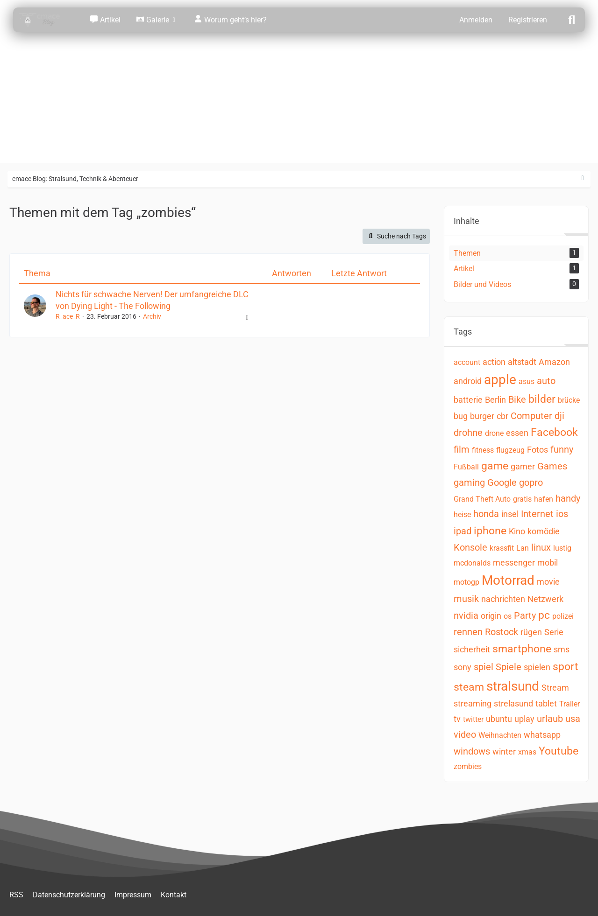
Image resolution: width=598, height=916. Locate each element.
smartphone (521, 649)
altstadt (522, 362)
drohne (468, 432)
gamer (523, 466)
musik (466, 598)
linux (541, 547)
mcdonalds (472, 563)
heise (462, 514)
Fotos (537, 450)
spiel (483, 666)
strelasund (513, 703)
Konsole (470, 547)
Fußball (466, 466)
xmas (527, 752)
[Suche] (571, 19)
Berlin (495, 400)
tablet (546, 703)
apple (500, 379)
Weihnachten (499, 735)
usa (572, 718)
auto (546, 380)
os (508, 616)
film (462, 449)
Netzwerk (545, 599)
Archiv (152, 316)
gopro (531, 482)
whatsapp (542, 735)
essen (517, 433)
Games (552, 466)
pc (544, 615)
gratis (522, 499)
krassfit (502, 548)
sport (565, 666)
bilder (541, 399)
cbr (502, 416)
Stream (555, 687)
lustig (562, 548)
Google (502, 482)
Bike (517, 399)
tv (457, 719)
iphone (490, 530)
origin (491, 616)
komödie (543, 531)
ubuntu (499, 719)
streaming (472, 703)
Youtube (558, 751)
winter (504, 751)
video (465, 734)
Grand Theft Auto (482, 499)
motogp (466, 582)
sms (562, 649)
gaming (469, 482)
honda (486, 513)
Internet (537, 513)
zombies (468, 766)
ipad (462, 531)
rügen (531, 632)
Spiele (508, 666)
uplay (524, 719)
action (494, 362)
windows (472, 751)
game (494, 466)
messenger (514, 562)
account (467, 362)
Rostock (501, 631)
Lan (522, 548)
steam (469, 687)
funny (561, 449)
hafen (543, 499)
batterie (468, 400)
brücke (569, 400)
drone (494, 433)
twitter (473, 719)
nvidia (466, 615)
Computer (531, 415)
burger (482, 416)
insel (510, 514)
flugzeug (510, 450)
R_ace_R (68, 316)
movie (548, 582)
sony (462, 667)
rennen (468, 631)
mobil (547, 562)
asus (526, 381)
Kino (517, 531)
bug (461, 416)
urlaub (550, 718)
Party (525, 615)
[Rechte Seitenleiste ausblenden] (582, 178)
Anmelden (475, 19)
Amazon (554, 362)
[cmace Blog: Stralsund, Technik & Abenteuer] (46, 19)
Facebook (554, 432)
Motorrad (508, 580)
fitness (483, 450)
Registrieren (527, 19)
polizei (563, 616)
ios (562, 513)
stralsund (512, 686)
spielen (537, 667)
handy (567, 498)
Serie (553, 632)
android (468, 381)
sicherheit (472, 649)
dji (559, 415)
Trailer (569, 703)
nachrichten (503, 599)
